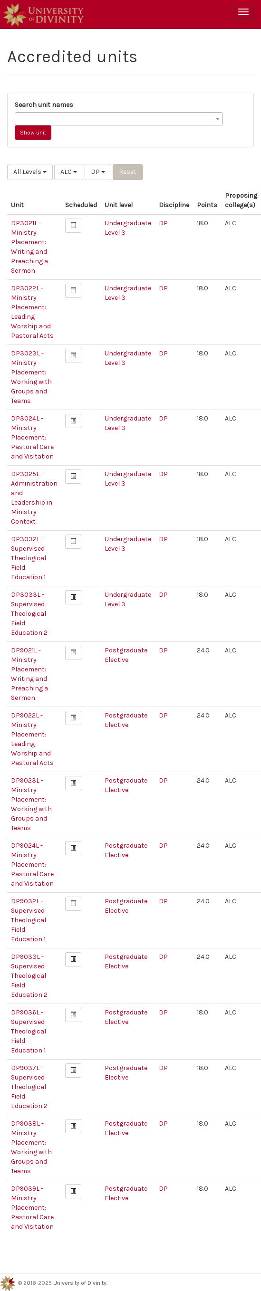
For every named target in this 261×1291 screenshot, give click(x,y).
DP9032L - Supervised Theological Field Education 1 (28, 920)
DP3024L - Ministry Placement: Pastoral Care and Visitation (32, 437)
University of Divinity (79, 1283)
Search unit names (44, 105)
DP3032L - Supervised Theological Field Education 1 (28, 558)
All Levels (30, 172)
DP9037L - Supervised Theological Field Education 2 (29, 1087)
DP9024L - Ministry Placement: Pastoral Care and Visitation (32, 865)
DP (98, 172)
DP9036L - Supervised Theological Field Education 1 (28, 1031)
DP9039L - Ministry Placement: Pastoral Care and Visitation (32, 1208)
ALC (68, 172)
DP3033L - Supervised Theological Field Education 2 (29, 614)
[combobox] (119, 118)
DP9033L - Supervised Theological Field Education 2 (29, 976)
